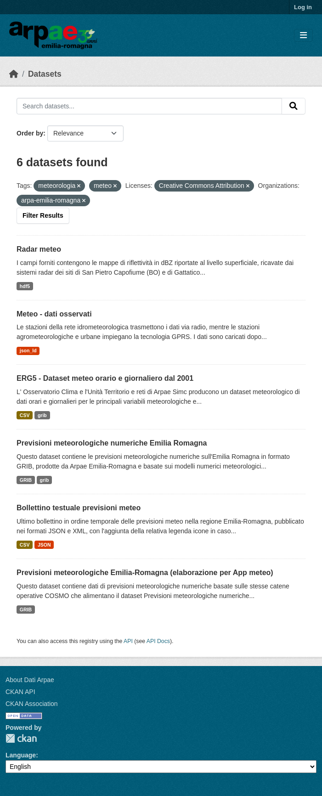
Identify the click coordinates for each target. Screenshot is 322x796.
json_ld (28, 350)
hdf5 (25, 286)
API (128, 641)
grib (42, 415)
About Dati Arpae (30, 679)
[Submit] (293, 106)
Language (21, 755)
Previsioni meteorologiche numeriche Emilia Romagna (112, 443)
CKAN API (20, 691)
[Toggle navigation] (303, 35)
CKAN (21, 738)
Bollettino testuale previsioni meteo (79, 508)
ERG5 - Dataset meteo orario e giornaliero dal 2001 (105, 378)
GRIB (26, 480)
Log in (303, 7)
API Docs (158, 641)
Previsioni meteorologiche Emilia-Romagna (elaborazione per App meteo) (145, 572)
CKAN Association (32, 703)
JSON (44, 545)
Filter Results (43, 215)
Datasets (45, 74)
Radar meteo (39, 249)
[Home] (13, 74)
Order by (30, 133)
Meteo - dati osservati (54, 314)
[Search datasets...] (149, 106)
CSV (25, 415)
